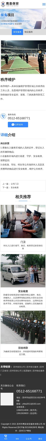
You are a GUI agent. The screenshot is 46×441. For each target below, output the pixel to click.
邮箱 (17, 439)
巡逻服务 (27, 371)
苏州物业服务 (39, 371)
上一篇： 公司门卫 (10, 184)
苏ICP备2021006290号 (27, 427)
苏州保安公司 (19, 367)
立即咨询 (19, 125)
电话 (5, 439)
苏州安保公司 (16, 371)
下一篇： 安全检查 (10, 187)
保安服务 (17, 32)
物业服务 (29, 32)
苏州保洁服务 (32, 367)
